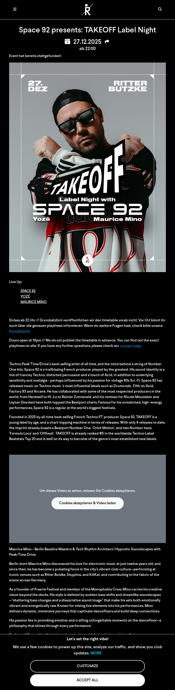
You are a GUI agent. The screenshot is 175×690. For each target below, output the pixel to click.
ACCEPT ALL (87, 680)
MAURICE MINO (34, 302)
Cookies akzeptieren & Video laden (87, 503)
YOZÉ (25, 297)
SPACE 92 (28, 291)
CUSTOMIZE (87, 666)
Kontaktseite (19, 331)
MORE (96, 653)
